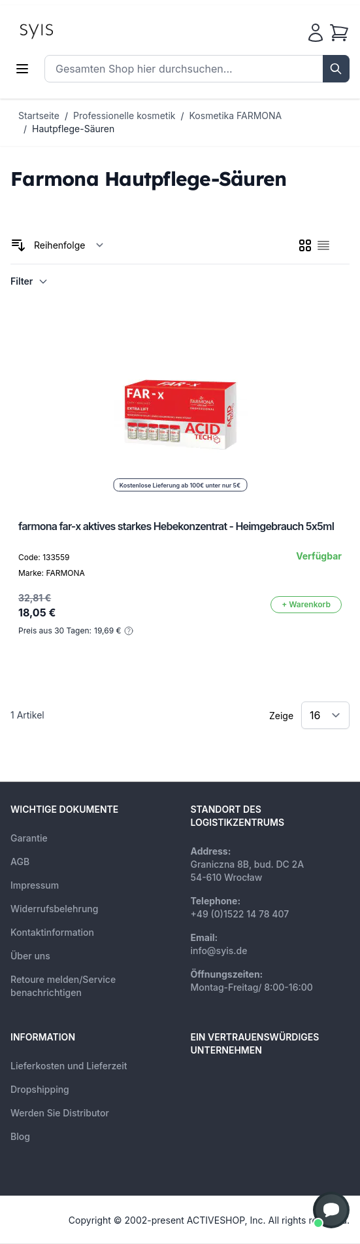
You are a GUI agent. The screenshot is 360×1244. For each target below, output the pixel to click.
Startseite (38, 115)
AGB (19, 861)
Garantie (29, 838)
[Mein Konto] (315, 32)
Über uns (30, 955)
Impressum (34, 885)
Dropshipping (39, 1089)
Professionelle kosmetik (124, 115)
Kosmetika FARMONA (235, 115)
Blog (20, 1136)
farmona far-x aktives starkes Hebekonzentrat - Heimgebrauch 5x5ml (176, 526)
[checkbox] (305, 245)
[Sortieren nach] (69, 245)
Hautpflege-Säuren (73, 128)
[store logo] (66, 30)
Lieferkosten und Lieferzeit (68, 1065)
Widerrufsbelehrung (54, 908)
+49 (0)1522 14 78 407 (240, 913)
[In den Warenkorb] (306, 604)
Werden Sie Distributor (59, 1112)
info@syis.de (219, 950)
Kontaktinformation (52, 932)
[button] (331, 1210)
